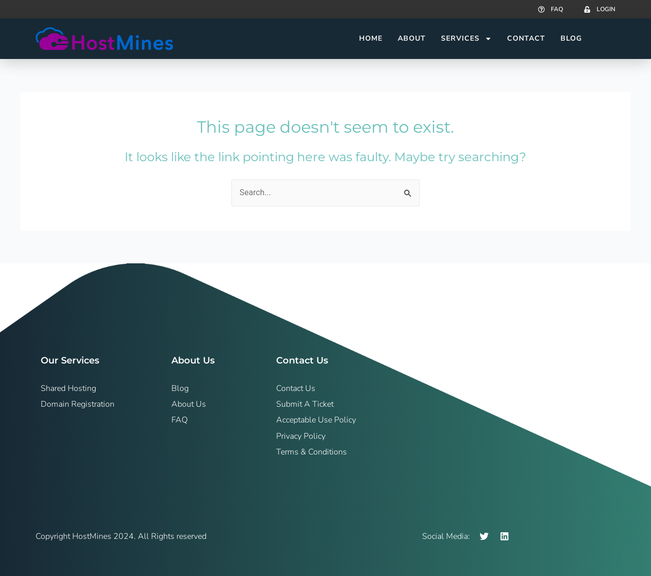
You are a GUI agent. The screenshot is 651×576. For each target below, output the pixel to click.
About (412, 38)
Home (370, 38)
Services (466, 38)
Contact (526, 38)
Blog (571, 38)
